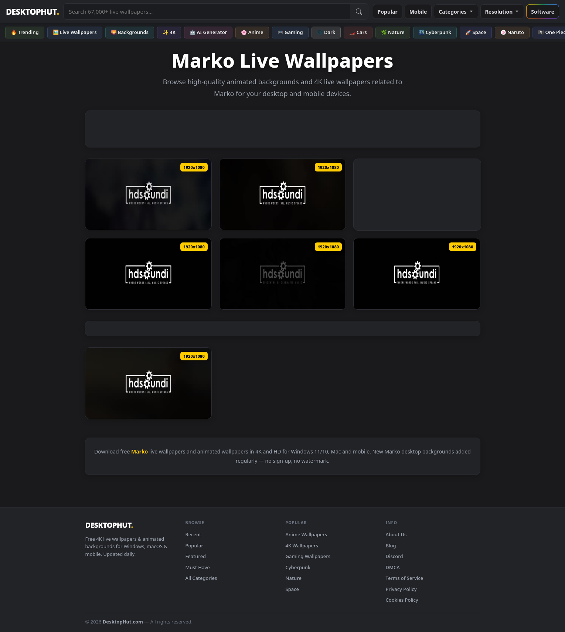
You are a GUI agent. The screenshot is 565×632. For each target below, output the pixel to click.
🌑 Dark (326, 32)
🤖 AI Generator (208, 32)
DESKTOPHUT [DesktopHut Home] (32, 12)
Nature (294, 578)
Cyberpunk (298, 567)
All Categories (201, 578)
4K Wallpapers (302, 545)
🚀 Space (475, 32)
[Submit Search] (359, 11)
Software (542, 11)
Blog (391, 545)
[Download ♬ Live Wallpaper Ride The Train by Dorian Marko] (416, 274)
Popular (388, 11)
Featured (196, 556)
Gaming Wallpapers (308, 556)
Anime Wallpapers (306, 534)
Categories (456, 11)
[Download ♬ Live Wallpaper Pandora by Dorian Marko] (148, 274)
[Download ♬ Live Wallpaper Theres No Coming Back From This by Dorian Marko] (148, 194)
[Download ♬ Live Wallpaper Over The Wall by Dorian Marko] (282, 274)
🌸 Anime (252, 32)
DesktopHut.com (123, 621)
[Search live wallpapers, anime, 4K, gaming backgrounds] (207, 11)
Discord (394, 556)
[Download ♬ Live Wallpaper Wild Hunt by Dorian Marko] (282, 194)
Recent (193, 534)
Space (292, 589)
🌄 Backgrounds (130, 32)
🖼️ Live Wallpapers (75, 32)
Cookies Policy (402, 600)
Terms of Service (404, 578)
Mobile (418, 11)
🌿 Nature (393, 32)
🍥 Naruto (512, 32)
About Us (396, 534)
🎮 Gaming (290, 32)
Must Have (198, 567)
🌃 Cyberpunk (435, 32)
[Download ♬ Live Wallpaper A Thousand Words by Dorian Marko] (148, 383)
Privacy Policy (401, 589)
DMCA (393, 567)
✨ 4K (169, 32)
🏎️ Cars (358, 32)
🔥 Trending (25, 32)
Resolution (502, 11)
